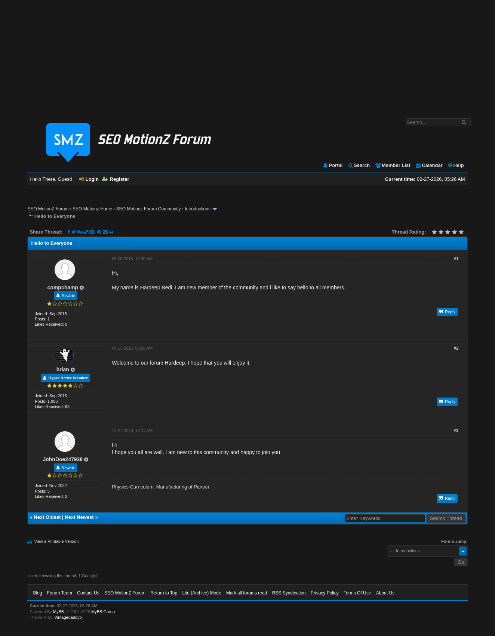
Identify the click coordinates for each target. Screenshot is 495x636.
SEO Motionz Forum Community (148, 209)
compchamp (62, 287)
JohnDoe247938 (63, 459)
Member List (393, 165)
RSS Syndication (289, 593)
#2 (456, 348)
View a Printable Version (56, 541)
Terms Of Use (357, 593)
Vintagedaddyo (68, 617)
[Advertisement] (247, 55)
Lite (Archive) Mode (201, 593)
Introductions (197, 209)
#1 (456, 258)
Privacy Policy (325, 593)
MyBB (58, 611)
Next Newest (79, 517)
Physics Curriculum (132, 487)
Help (456, 165)
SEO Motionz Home (92, 209)
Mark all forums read (246, 593)
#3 (456, 430)
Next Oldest (47, 517)
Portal (332, 165)
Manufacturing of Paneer (182, 487)
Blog (37, 593)
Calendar (429, 165)
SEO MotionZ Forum (47, 209)
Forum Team (59, 593)
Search (359, 165)
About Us (385, 593)
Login (89, 179)
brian (62, 369)
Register (115, 179)
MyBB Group (103, 611)
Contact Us (88, 593)
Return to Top (163, 593)
